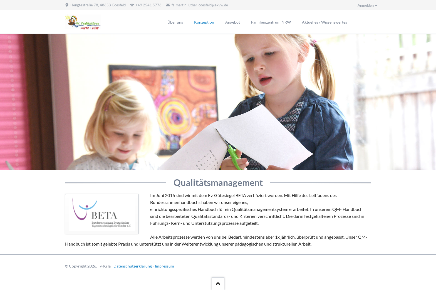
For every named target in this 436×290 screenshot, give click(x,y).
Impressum (164, 266)
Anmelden (366, 5)
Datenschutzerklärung (132, 266)
